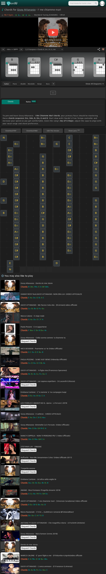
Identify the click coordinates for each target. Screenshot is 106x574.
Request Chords (28, 341)
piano (15, 84)
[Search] (96, 3)
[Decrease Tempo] (3, 49)
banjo (39, 84)
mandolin (31, 84)
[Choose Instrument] (53, 84)
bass (48, 84)
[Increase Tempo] (21, 49)
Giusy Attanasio (26, 9)
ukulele (23, 84)
